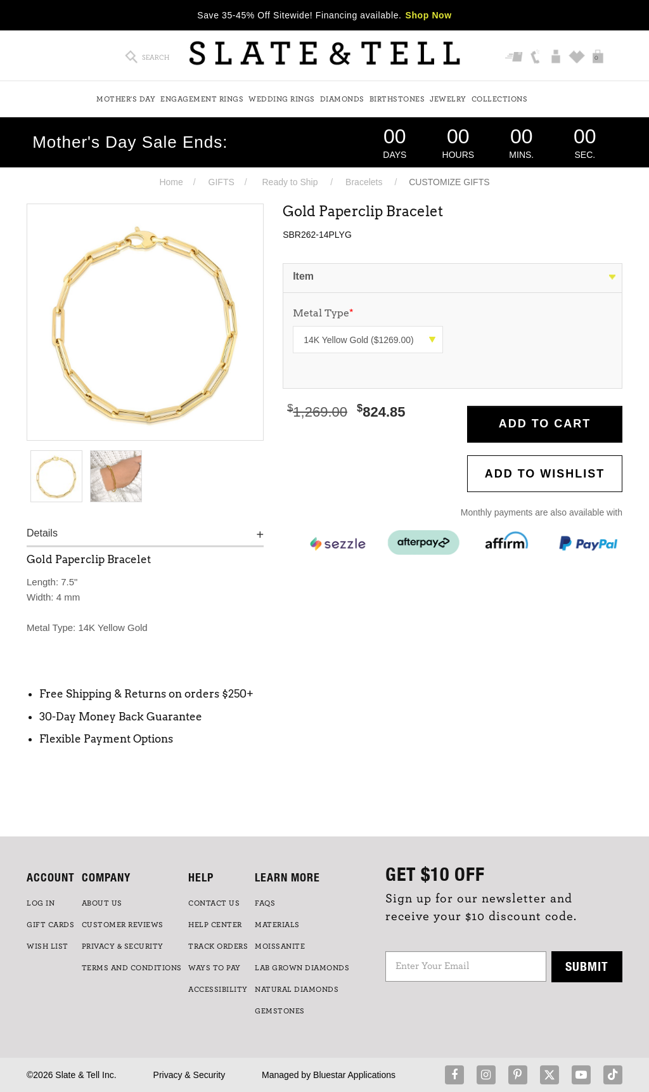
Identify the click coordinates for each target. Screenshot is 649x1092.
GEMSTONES (280, 1011)
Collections (500, 99)
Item (303, 276)
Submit (586, 966)
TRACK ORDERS (218, 946)
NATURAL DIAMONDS (296, 989)
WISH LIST (47, 946)
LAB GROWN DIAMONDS (302, 968)
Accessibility (218, 989)
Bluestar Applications (354, 1075)
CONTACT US (214, 903)
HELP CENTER (215, 924)
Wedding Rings (281, 99)
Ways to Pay (214, 968)
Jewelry (448, 99)
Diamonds (342, 99)
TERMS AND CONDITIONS (132, 968)
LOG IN (41, 903)
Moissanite (280, 946)
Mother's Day (125, 99)
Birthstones (397, 99)
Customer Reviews (123, 924)
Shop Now (429, 15)
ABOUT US (102, 903)
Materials (277, 924)
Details (42, 533)
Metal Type (323, 313)
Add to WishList (545, 473)
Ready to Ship (290, 182)
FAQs (265, 903)
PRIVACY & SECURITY (123, 946)
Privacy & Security (189, 1075)
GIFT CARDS (50, 924)
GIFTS (222, 182)
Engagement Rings (201, 99)
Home (171, 182)
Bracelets (363, 182)
